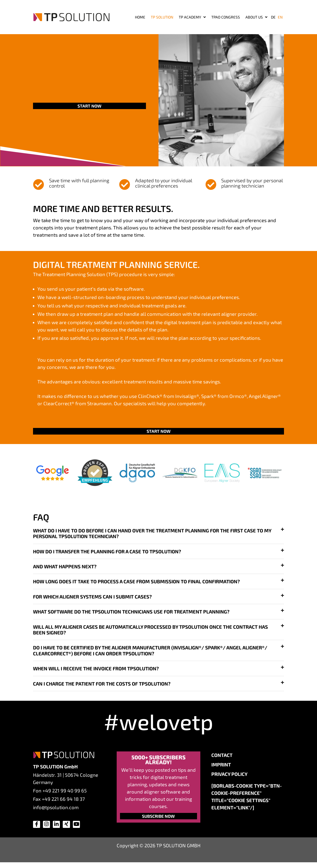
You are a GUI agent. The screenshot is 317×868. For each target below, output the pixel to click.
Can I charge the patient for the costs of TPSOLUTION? (101, 685)
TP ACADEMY (192, 17)
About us (256, 17)
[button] (158, 535)
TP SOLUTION (162, 17)
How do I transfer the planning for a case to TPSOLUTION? (107, 553)
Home (140, 17)
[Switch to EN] (280, 17)
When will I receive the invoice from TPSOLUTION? (96, 670)
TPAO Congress (225, 17)
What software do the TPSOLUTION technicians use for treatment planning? (131, 613)
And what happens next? (64, 568)
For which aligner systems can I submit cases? (92, 598)
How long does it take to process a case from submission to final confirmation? (136, 583)
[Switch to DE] (273, 17)
